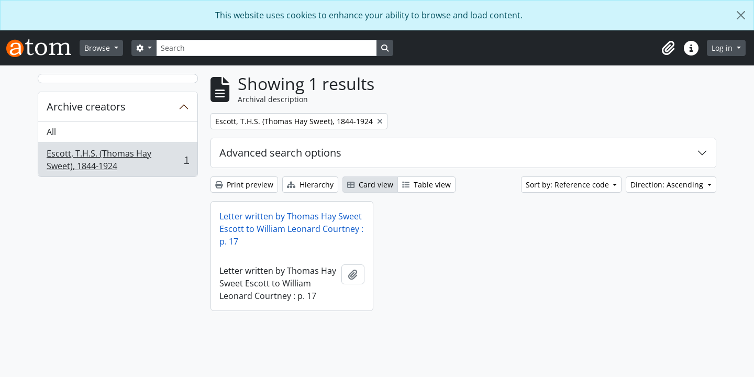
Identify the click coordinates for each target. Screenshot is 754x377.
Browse (98, 48)
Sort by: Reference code (568, 185)
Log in (723, 48)
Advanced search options (280, 153)
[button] (668, 48)
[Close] (740, 15)
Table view (426, 185)
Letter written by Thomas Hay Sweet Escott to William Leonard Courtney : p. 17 (291, 228)
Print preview (244, 185)
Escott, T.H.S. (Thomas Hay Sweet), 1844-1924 (117, 160)
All (51, 132)
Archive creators (86, 106)
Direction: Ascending (667, 185)
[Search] (266, 48)
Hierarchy (310, 185)
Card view (370, 185)
